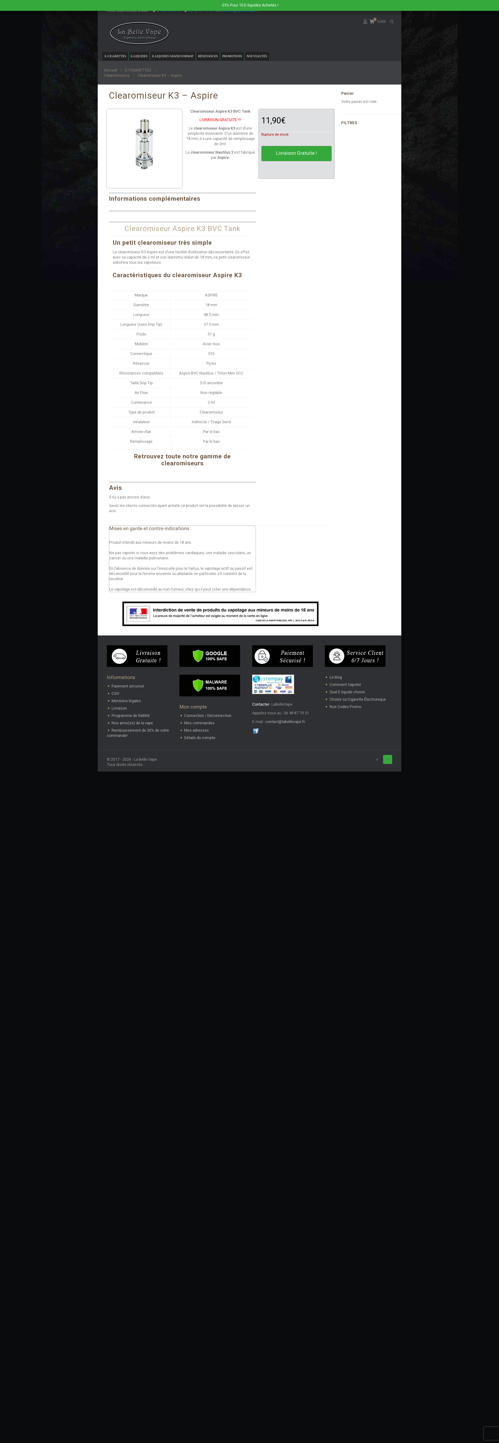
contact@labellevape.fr (285, 721)
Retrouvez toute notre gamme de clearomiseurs (182, 460)
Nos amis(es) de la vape (132, 723)
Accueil (110, 70)
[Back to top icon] (387, 759)
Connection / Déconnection (207, 715)
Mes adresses (196, 730)
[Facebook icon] (377, 760)
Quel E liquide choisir (347, 692)
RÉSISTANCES (208, 56)
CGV (115, 693)
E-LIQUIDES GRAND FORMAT (172, 56)
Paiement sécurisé (128, 686)
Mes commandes (199, 723)
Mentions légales (126, 701)
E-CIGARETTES (115, 56)
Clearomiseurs (117, 75)
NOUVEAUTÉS (257, 56)
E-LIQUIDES (139, 56)
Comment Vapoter (345, 684)
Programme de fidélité (131, 715)
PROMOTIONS (232, 56)
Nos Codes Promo (345, 706)
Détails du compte (199, 737)
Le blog (336, 677)
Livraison (119, 708)
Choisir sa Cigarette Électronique (358, 699)
